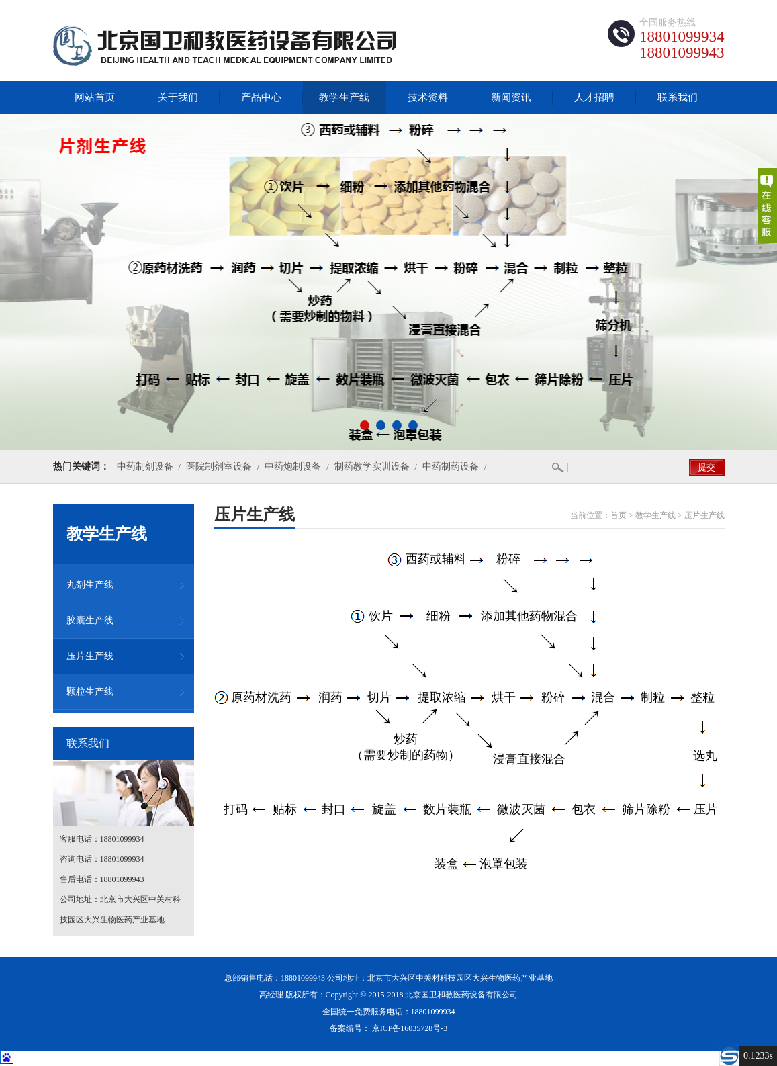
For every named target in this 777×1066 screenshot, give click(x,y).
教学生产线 (344, 97)
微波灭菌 (521, 809)
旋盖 (384, 809)
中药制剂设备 (145, 466)
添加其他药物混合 (529, 616)
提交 (706, 467)
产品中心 (261, 97)
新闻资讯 (511, 97)
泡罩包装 (503, 864)
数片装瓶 (447, 809)
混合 (603, 697)
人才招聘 (594, 97)
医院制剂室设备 (219, 466)
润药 (330, 697)
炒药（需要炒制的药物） (405, 739)
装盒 (447, 864)
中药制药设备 (450, 466)
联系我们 (677, 97)
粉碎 (508, 559)
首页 (618, 515)
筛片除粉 (646, 809)
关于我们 (178, 97)
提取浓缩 (442, 697)
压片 (706, 809)
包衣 (584, 809)
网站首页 (95, 97)
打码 (236, 809)
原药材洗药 (261, 697)
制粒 (653, 697)
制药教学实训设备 (372, 466)
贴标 (285, 809)
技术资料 (428, 97)
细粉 (438, 616)
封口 (334, 809)
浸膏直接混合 (529, 759)
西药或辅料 (436, 559)
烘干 (504, 697)
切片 (379, 697)
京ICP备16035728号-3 (410, 1028)
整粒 (702, 697)
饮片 (381, 616)
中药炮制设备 (293, 466)
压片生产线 (704, 515)
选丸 (705, 755)
